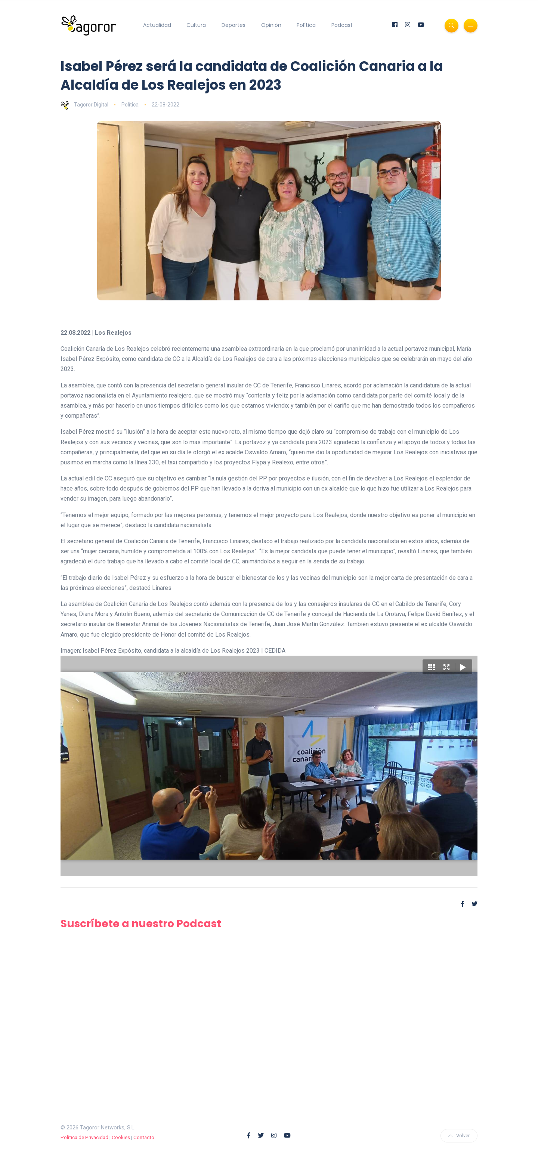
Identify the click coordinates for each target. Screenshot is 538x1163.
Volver (459, 1135)
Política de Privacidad (84, 1137)
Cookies (121, 1137)
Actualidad (157, 25)
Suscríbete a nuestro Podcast (141, 923)
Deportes (233, 25)
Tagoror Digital (84, 105)
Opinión (271, 25)
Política (306, 25)
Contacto (143, 1137)
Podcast (342, 25)
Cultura (196, 25)
